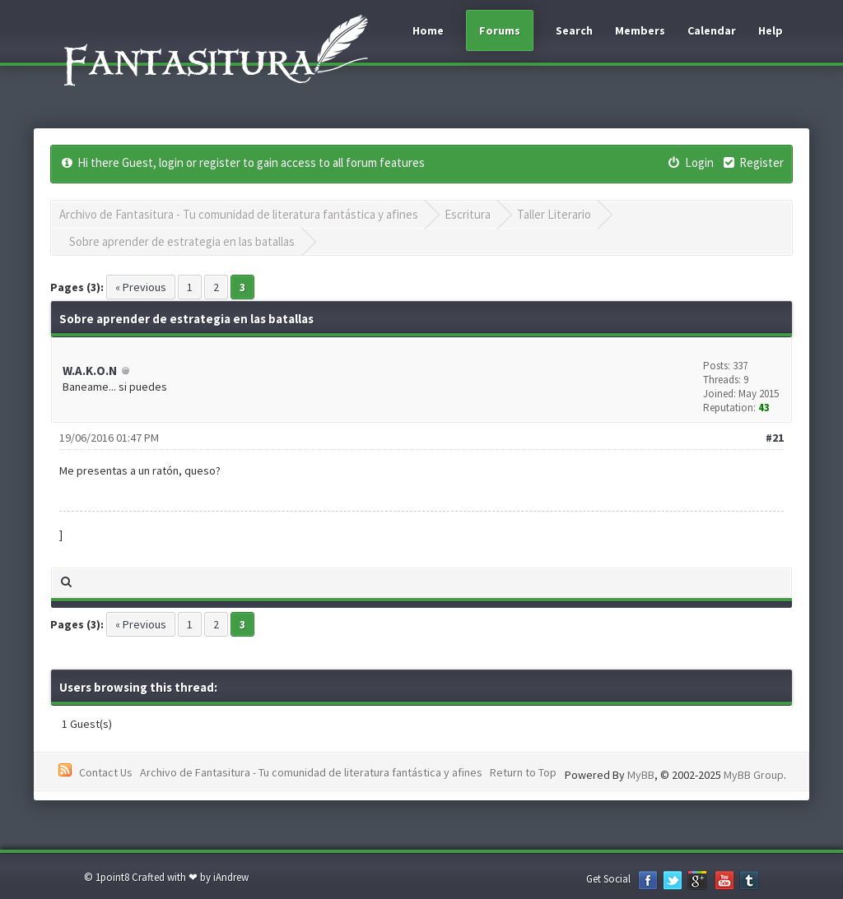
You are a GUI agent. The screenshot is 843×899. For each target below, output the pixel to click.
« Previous (140, 287)
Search (574, 30)
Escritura (468, 214)
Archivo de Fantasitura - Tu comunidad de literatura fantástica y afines (238, 214)
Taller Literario (554, 214)
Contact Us (106, 772)
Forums (499, 30)
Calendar (711, 30)
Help (770, 30)
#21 (775, 437)
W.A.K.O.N (90, 370)
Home (428, 30)
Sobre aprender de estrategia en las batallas (182, 241)
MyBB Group (754, 774)
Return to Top (523, 772)
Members (640, 30)
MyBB (640, 774)
